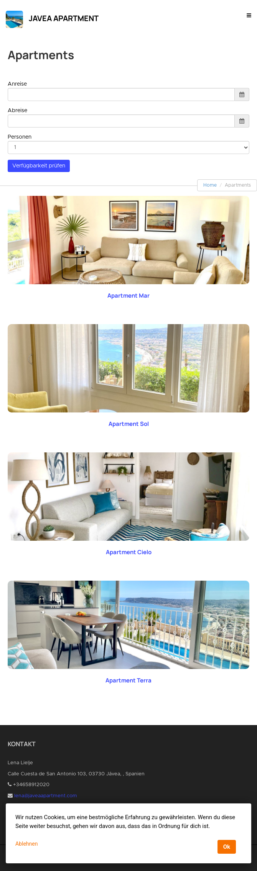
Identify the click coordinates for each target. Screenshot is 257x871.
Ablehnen (26, 844)
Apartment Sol (129, 424)
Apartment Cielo (129, 552)
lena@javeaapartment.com (45, 795)
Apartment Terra (128, 680)
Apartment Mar (128, 295)
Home (210, 185)
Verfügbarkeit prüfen (38, 166)
